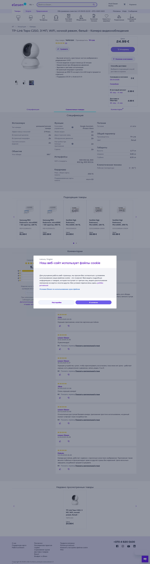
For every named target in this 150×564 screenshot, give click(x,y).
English (50, 259)
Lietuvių (43, 259)
